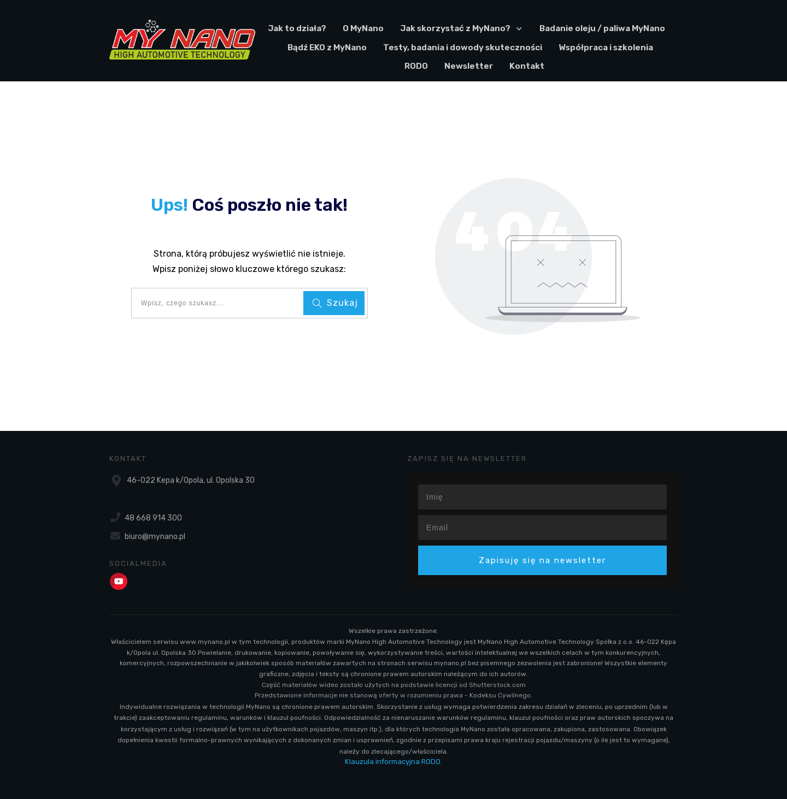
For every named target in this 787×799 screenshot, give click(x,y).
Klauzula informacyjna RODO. (393, 761)
